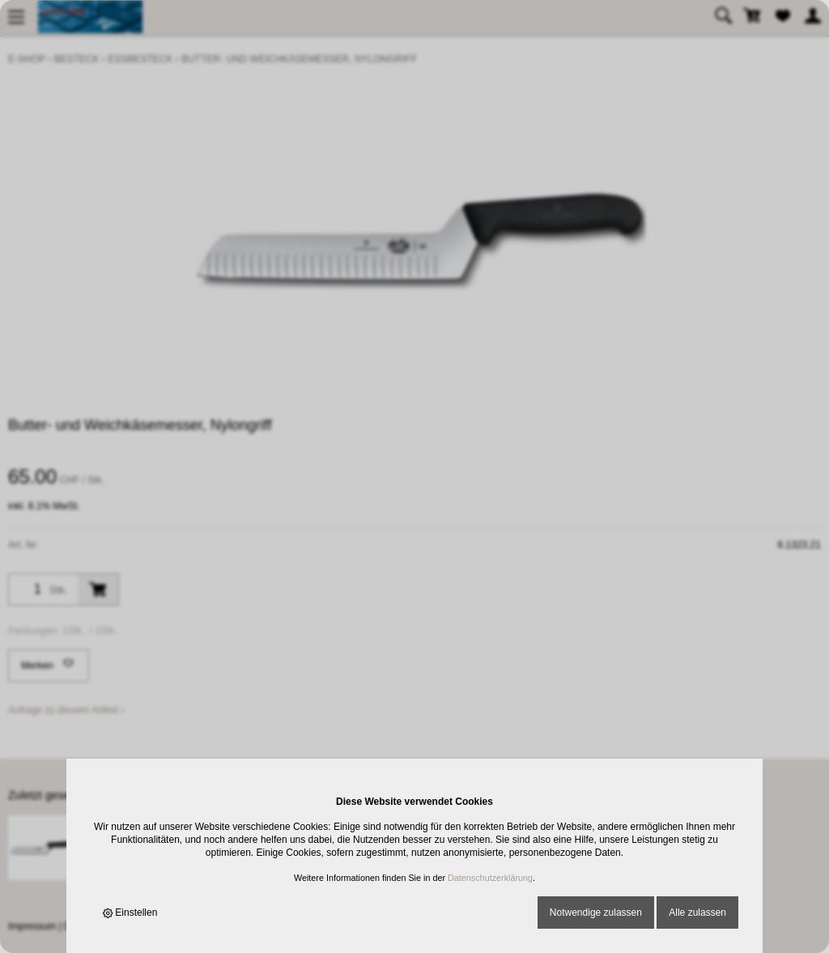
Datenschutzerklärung (490, 878)
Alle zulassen (697, 912)
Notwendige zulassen (596, 912)
